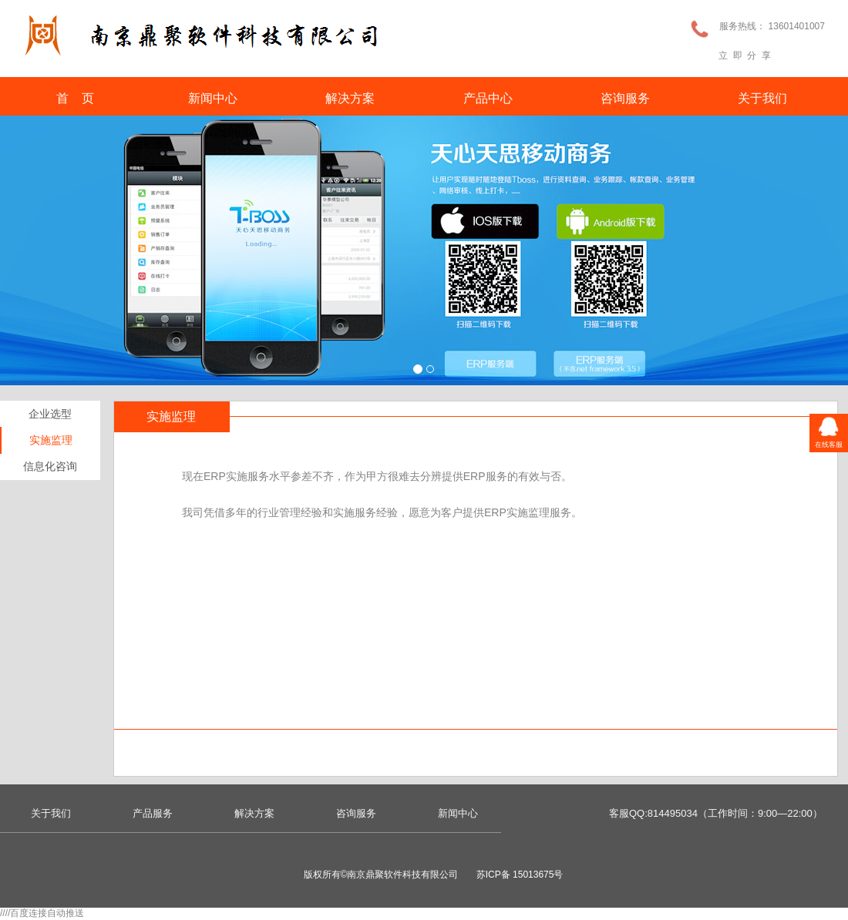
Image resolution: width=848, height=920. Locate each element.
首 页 (75, 98)
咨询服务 (625, 98)
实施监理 (50, 440)
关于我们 (762, 98)
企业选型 (50, 414)
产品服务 (153, 813)
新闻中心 (212, 98)
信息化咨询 (50, 466)
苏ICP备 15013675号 (520, 874)
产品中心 (488, 98)
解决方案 (350, 98)
